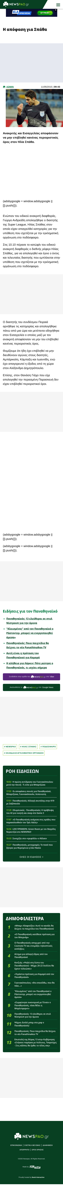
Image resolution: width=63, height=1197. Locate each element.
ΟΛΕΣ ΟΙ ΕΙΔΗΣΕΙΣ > (31, 857)
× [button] (55, 10)
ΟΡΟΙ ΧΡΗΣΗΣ (37, 1150)
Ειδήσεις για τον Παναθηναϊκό (30, 611)
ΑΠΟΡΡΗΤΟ (24, 1150)
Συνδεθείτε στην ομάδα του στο (31, 677)
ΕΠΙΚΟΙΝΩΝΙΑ (16, 1145)
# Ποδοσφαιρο (48, 747)
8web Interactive (38, 1177)
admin (10, 87)
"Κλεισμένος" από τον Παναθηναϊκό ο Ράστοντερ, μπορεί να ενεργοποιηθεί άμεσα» (29, 633)
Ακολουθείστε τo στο (31, 687)
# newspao (10, 747)
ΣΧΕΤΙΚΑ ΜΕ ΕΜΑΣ (32, 1145)
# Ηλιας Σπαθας (28, 747)
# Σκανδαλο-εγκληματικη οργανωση (23, 753)
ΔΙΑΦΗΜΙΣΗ (48, 1145)
